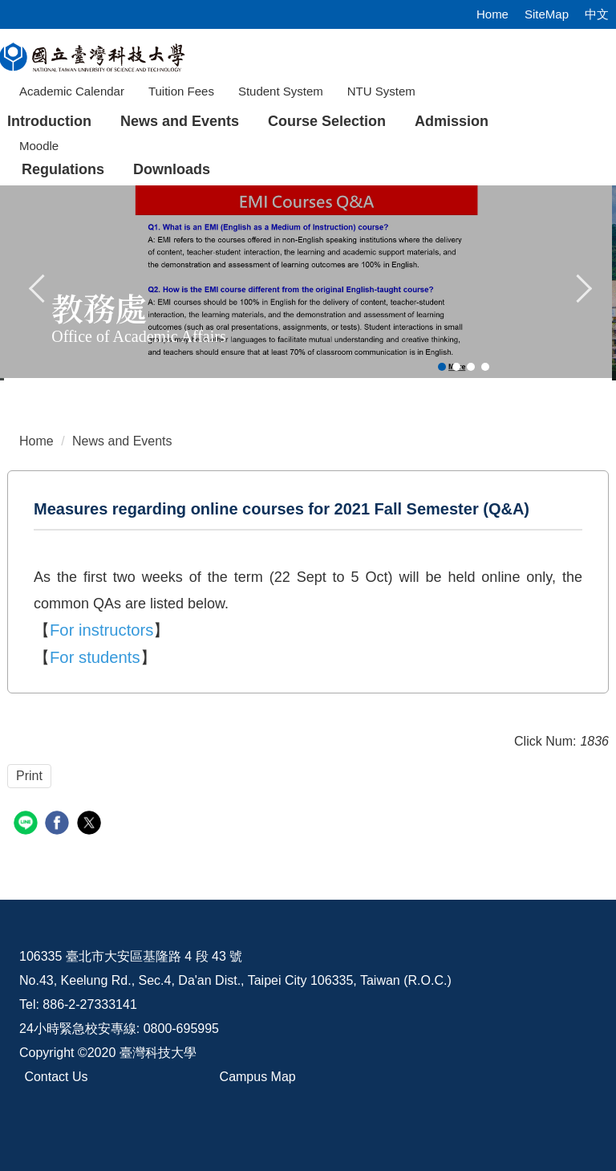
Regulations (63, 169)
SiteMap (547, 14)
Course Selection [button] (327, 121)
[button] (37, 286)
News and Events (179, 121)
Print (29, 776)
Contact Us (55, 1077)
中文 (597, 14)
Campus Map (258, 1077)
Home (492, 14)
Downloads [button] (171, 169)
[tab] (442, 367)
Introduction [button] (49, 121)
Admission (451, 121)
